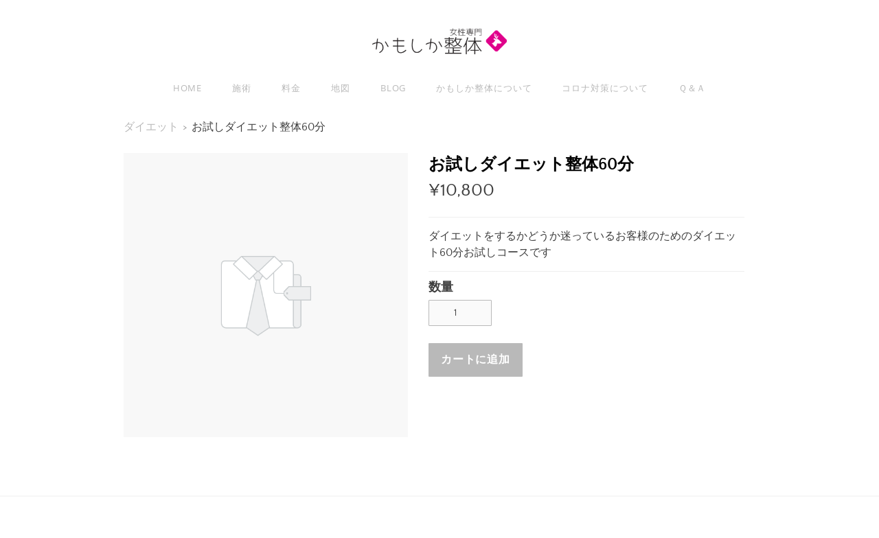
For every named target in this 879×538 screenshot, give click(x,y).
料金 (291, 88)
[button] (476, 360)
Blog (393, 88)
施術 (241, 88)
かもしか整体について (484, 88)
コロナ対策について (605, 88)
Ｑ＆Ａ (692, 88)
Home (188, 88)
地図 (340, 88)
